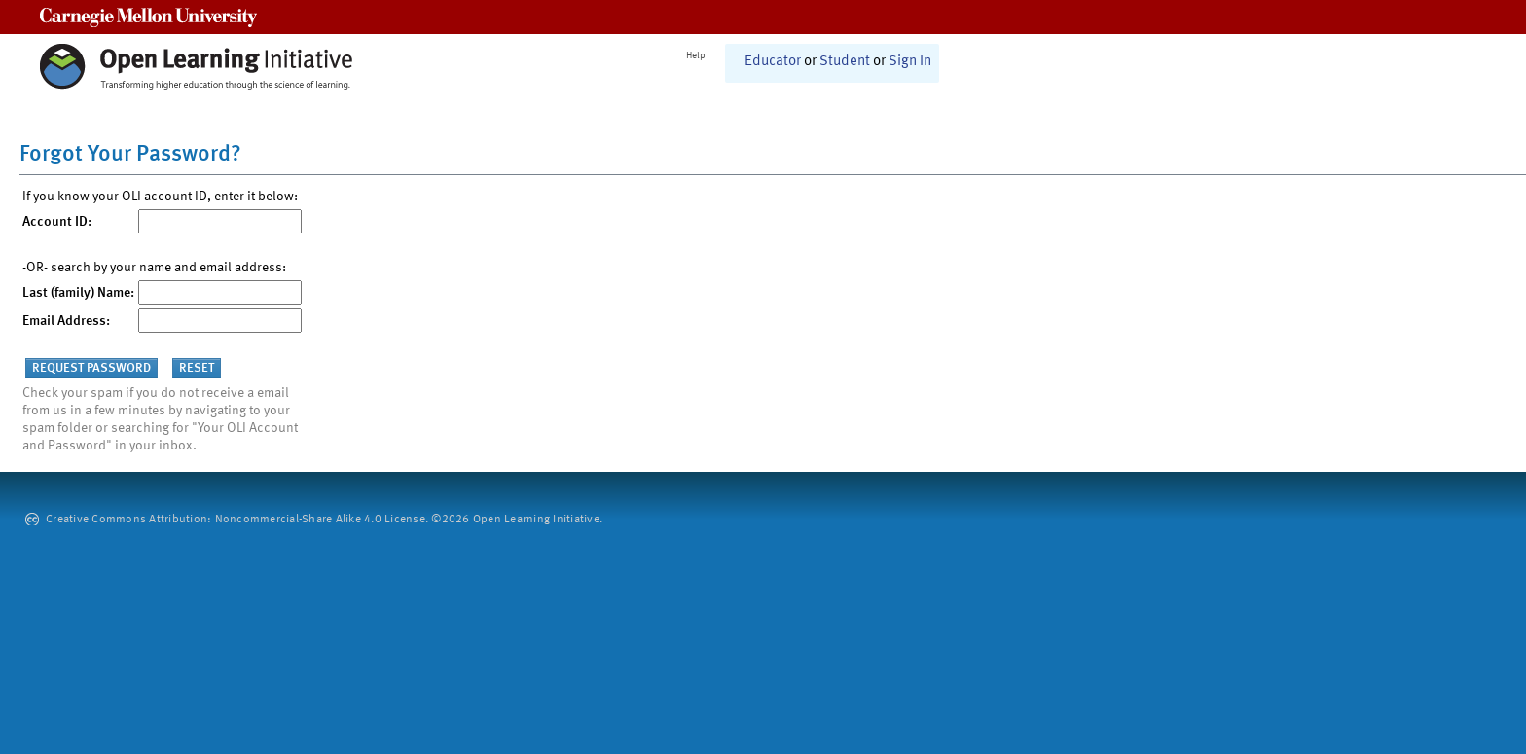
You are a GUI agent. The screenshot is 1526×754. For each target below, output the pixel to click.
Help (696, 55)
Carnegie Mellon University (148, 17)
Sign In (910, 61)
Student (844, 61)
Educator (773, 61)
